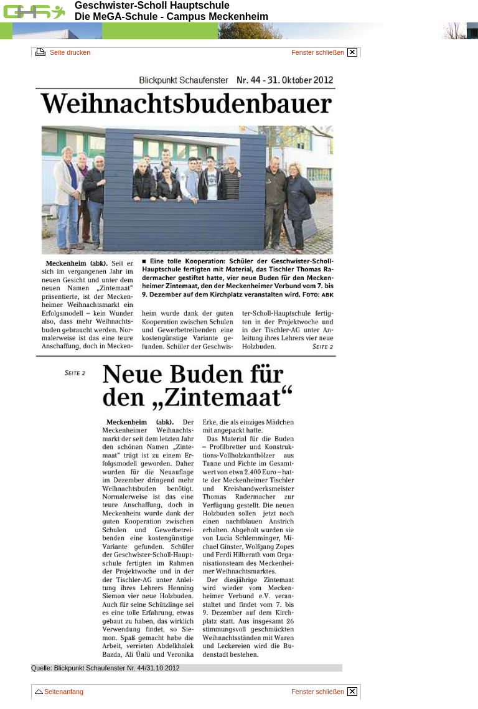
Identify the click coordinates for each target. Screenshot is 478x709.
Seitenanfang (63, 691)
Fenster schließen (317, 52)
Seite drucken (70, 52)
